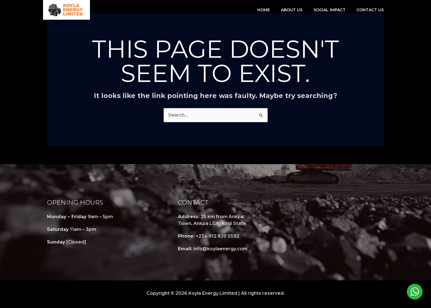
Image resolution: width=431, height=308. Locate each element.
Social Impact (329, 9)
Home (263, 9)
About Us (292, 9)
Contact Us (370, 9)
